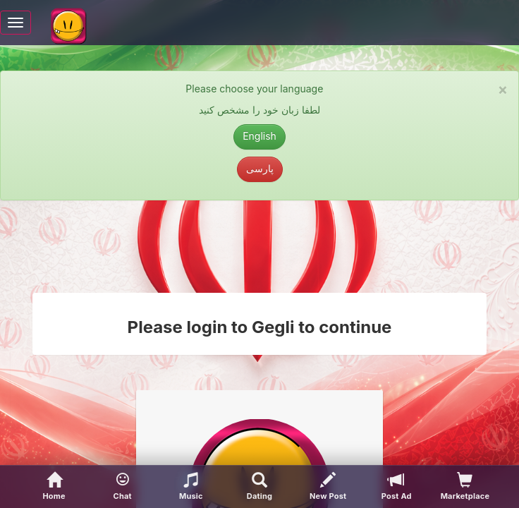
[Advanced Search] (259, 486)
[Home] (54, 486)
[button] (122, 486)
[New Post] (328, 486)
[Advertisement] (259, 246)
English (259, 136)
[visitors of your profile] (465, 486)
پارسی (260, 168)
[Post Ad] (396, 486)
